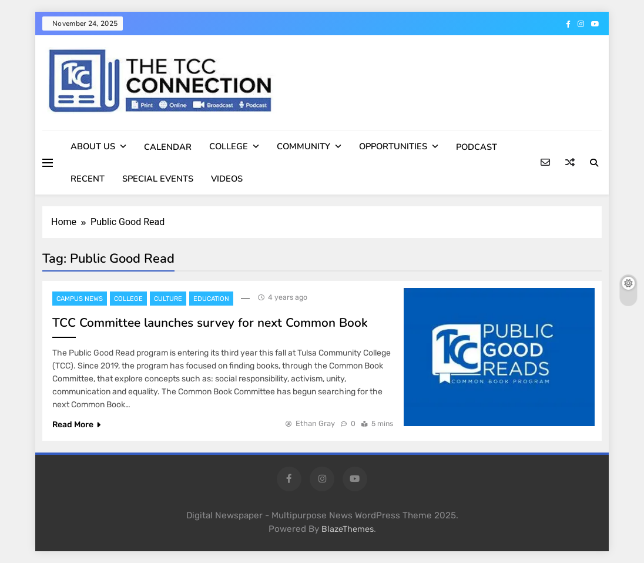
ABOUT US (93, 146)
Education (211, 299)
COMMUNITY (303, 146)
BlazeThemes (347, 529)
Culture (168, 299)
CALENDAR (168, 147)
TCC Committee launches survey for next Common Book (210, 322)
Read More (76, 425)
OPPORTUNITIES (393, 146)
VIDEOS (227, 179)
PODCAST (476, 147)
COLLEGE (228, 146)
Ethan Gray (315, 423)
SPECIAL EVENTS (157, 179)
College (128, 299)
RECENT (88, 179)
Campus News (79, 299)
